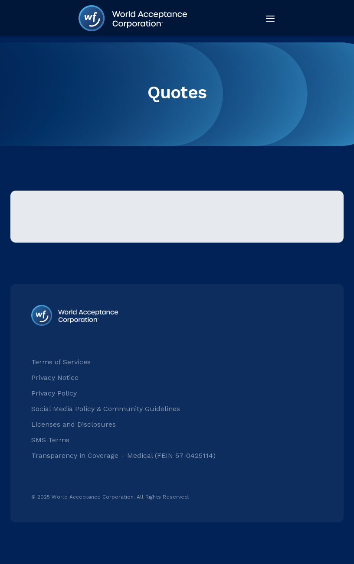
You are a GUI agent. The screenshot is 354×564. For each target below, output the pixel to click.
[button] (267, 18)
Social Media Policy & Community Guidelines (105, 409)
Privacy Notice (55, 377)
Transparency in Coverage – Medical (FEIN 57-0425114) (123, 455)
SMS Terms (50, 440)
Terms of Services (61, 362)
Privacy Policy (54, 393)
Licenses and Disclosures (73, 424)
